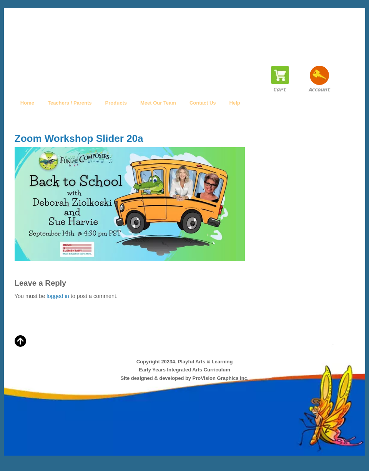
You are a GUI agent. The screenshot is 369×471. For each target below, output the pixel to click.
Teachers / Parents (70, 103)
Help (234, 103)
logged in (58, 296)
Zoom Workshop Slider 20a (79, 138)
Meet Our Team (158, 103)
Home (27, 103)
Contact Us (202, 103)
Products (116, 103)
